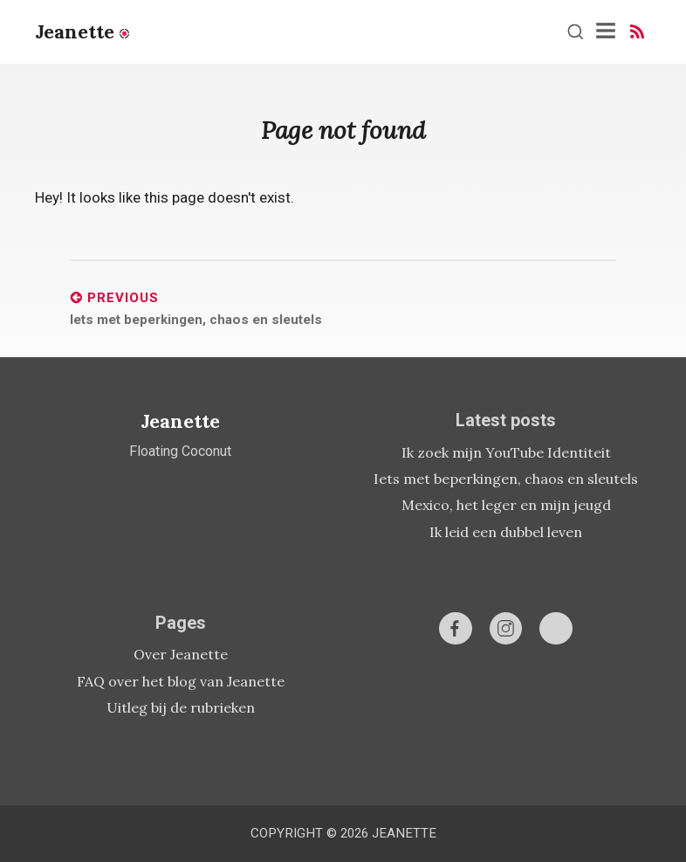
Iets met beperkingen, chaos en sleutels (506, 478)
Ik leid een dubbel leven (505, 532)
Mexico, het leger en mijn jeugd (506, 505)
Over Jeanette (181, 654)
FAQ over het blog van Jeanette (181, 681)
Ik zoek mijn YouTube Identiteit (506, 452)
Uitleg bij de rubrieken (180, 707)
